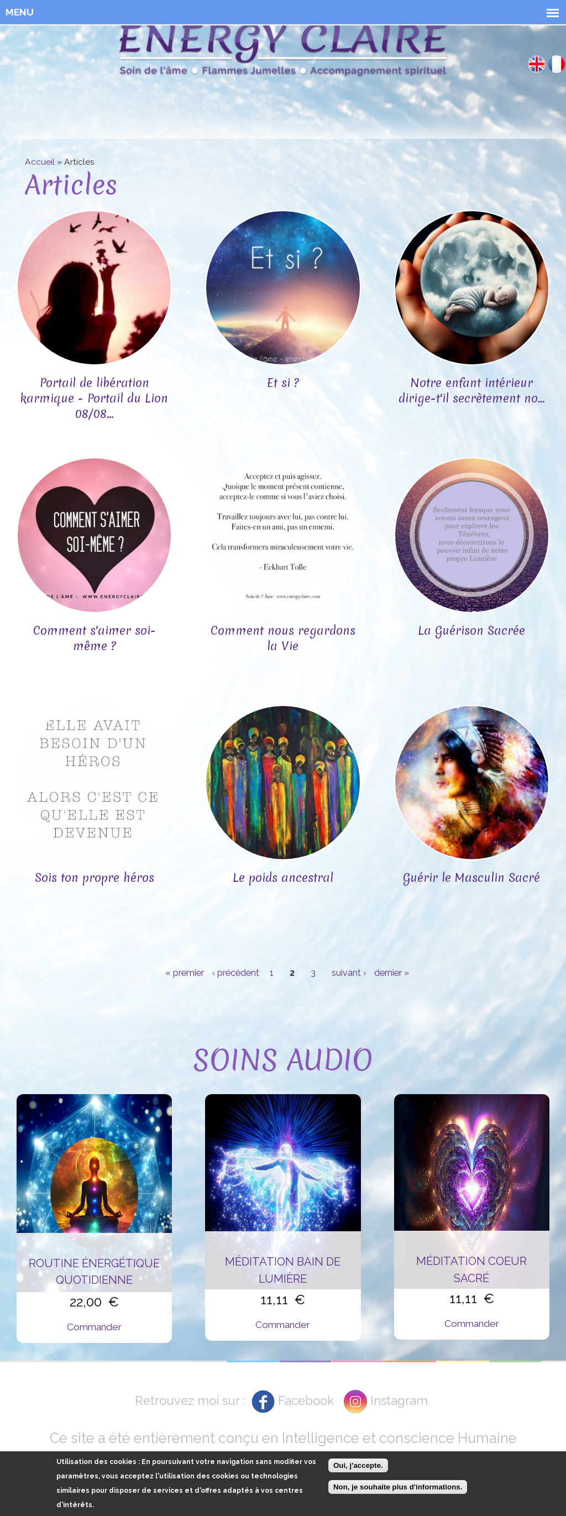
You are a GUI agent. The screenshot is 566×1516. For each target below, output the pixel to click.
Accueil (40, 161)
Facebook (306, 1400)
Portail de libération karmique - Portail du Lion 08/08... (94, 398)
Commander (94, 1326)
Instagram (399, 1400)
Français (556, 64)
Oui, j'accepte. (358, 1465)
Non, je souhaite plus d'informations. (397, 1487)
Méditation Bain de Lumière (282, 1270)
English (537, 64)
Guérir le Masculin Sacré (471, 878)
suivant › (349, 973)
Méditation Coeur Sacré (471, 1269)
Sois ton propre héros (94, 878)
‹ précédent (235, 973)
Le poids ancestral (283, 878)
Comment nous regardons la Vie (283, 638)
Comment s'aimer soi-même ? (94, 638)
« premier (184, 973)
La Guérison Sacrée (471, 631)
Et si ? (283, 383)
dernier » (391, 973)
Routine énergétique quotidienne (94, 1272)
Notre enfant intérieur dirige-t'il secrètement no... (472, 390)
